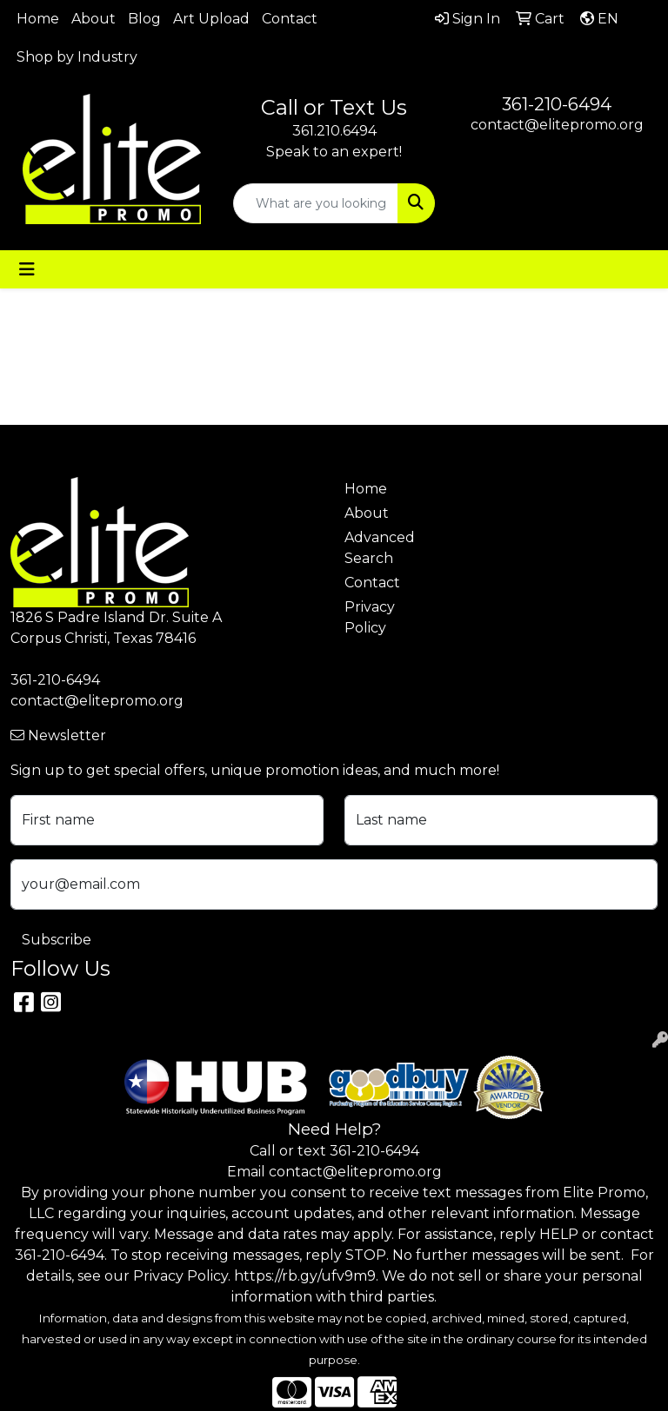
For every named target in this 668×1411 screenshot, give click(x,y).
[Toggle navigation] (27, 269)
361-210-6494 (556, 104)
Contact (289, 18)
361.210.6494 (334, 131)
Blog (144, 18)
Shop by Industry (77, 57)
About (93, 18)
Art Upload (211, 18)
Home (38, 18)
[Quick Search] (315, 203)
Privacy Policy (369, 617)
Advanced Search (375, 547)
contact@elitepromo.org (557, 124)
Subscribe (56, 939)
